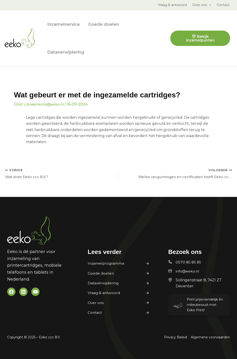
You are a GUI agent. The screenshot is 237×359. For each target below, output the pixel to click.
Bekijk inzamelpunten (200, 38)
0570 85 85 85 (189, 262)
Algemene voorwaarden (210, 337)
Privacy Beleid (175, 337)
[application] (209, 5)
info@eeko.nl (188, 271)
